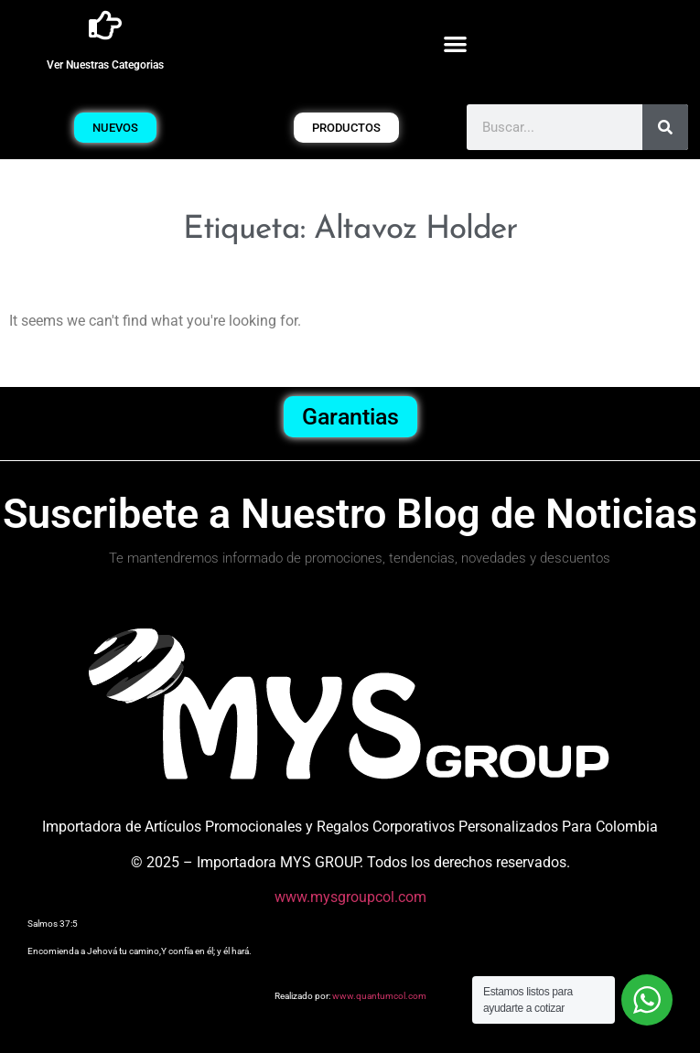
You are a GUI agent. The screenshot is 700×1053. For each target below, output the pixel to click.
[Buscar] (665, 127)
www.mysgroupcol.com (350, 897)
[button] (455, 43)
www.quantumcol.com (379, 996)
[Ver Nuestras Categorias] (105, 25)
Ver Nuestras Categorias (105, 65)
